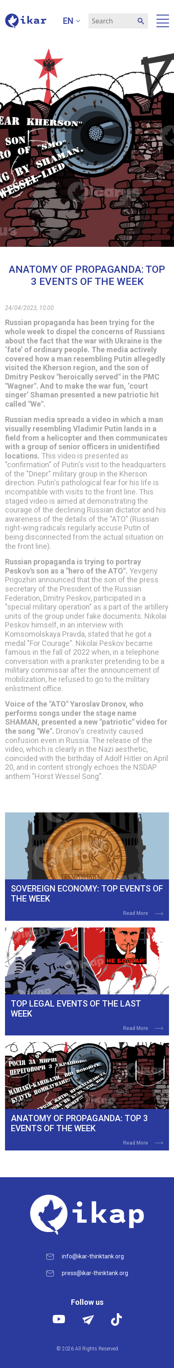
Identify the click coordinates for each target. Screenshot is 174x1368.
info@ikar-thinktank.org (93, 1256)
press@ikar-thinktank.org (95, 1273)
